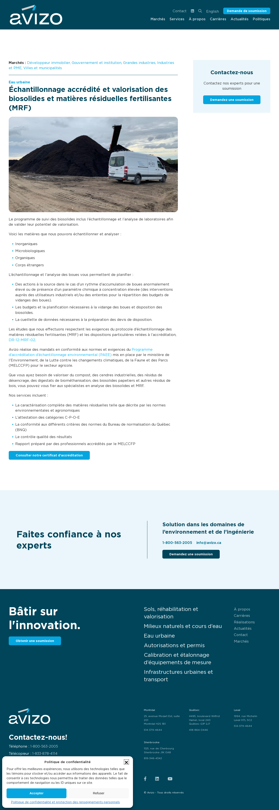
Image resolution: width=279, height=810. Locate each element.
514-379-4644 (153, 729)
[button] (126, 762)
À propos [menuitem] (197, 19)
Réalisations (244, 622)
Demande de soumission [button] (247, 11)
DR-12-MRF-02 (22, 340)
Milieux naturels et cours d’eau (183, 626)
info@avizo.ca (208, 543)
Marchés (241, 641)
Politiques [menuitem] (261, 19)
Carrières (242, 615)
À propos (242, 609)
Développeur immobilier (48, 62)
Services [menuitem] (177, 19)
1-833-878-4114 (45, 754)
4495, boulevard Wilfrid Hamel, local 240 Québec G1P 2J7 (204, 720)
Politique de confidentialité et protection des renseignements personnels (65, 802)
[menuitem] (36, 14)
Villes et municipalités (42, 68)
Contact (180, 11)
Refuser (98, 793)
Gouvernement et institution (96, 62)
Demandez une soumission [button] (231, 99)
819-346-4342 (153, 758)
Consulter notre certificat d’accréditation (49, 455)
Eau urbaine (19, 82)
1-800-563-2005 (177, 543)
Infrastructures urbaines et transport (178, 676)
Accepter (36, 793)
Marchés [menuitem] (158, 19)
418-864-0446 (198, 729)
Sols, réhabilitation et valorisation (171, 613)
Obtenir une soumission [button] (35, 641)
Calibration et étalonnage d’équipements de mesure (177, 659)
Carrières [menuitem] (218, 19)
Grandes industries (139, 62)
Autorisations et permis (174, 645)
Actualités (243, 628)
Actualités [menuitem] (239, 19)
